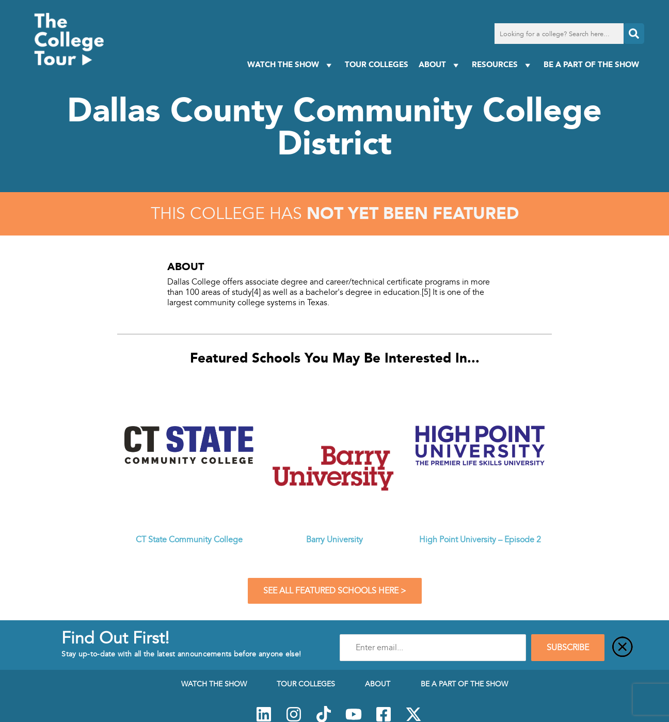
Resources (502, 65)
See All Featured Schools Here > (334, 591)
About (440, 65)
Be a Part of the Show (591, 64)
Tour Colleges (376, 64)
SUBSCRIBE (568, 647)
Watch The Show (290, 65)
